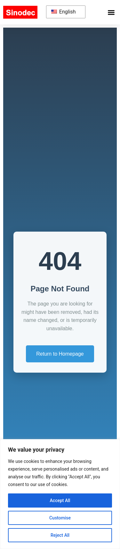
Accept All (60, 500)
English (63, 12)
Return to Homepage (60, 354)
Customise (60, 517)
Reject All (60, 535)
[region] (60, 494)
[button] (111, 12)
